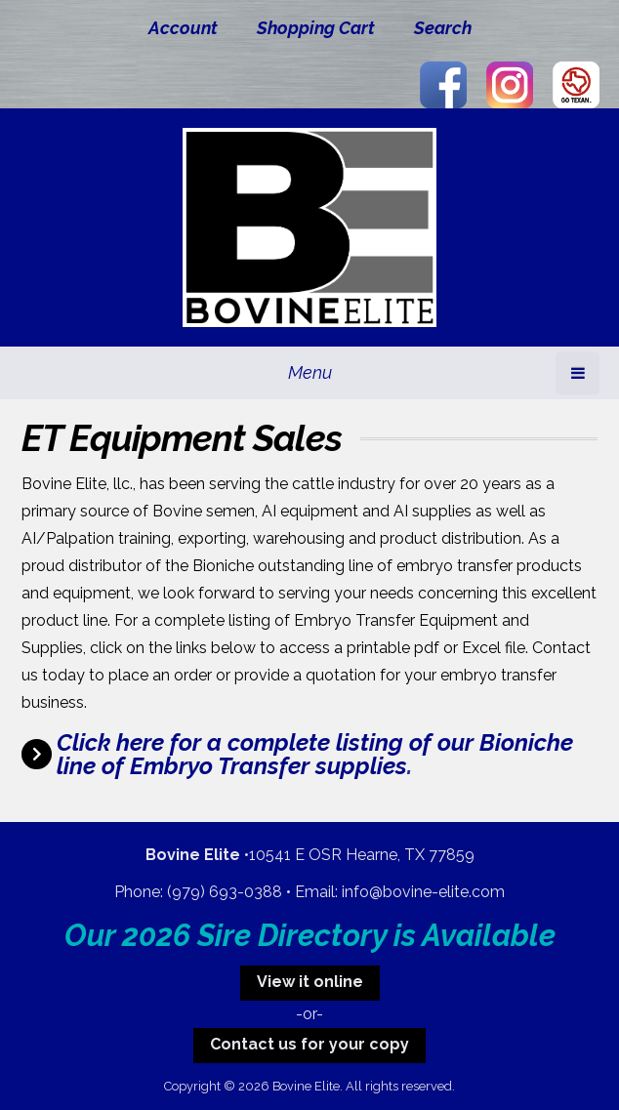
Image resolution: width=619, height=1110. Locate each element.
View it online (310, 981)
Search (443, 28)
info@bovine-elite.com (423, 892)
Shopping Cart (316, 28)
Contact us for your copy (309, 1044)
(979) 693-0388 (224, 892)
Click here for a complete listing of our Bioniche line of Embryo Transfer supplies (315, 754)
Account (183, 28)
